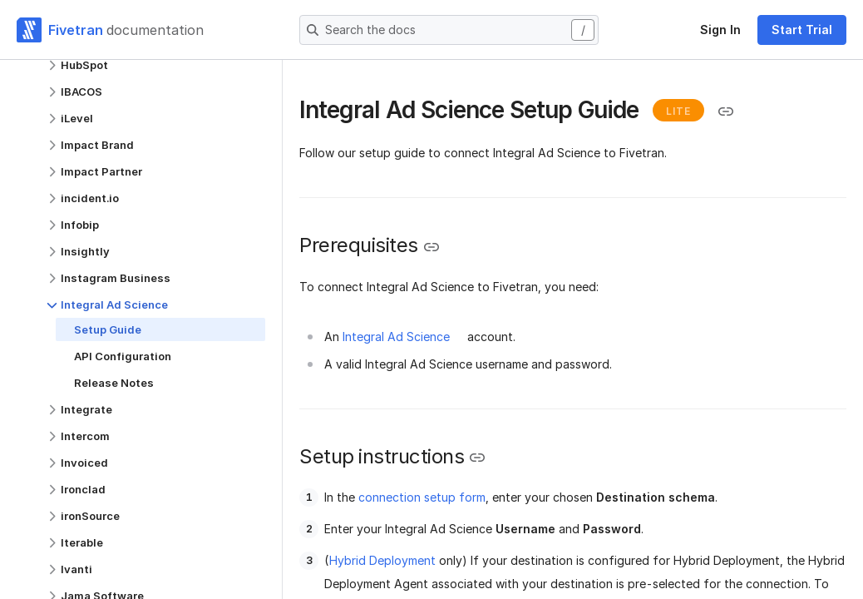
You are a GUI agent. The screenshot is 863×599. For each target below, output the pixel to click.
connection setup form (422, 497)
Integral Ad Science (396, 336)
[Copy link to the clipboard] (726, 111)
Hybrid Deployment (382, 560)
